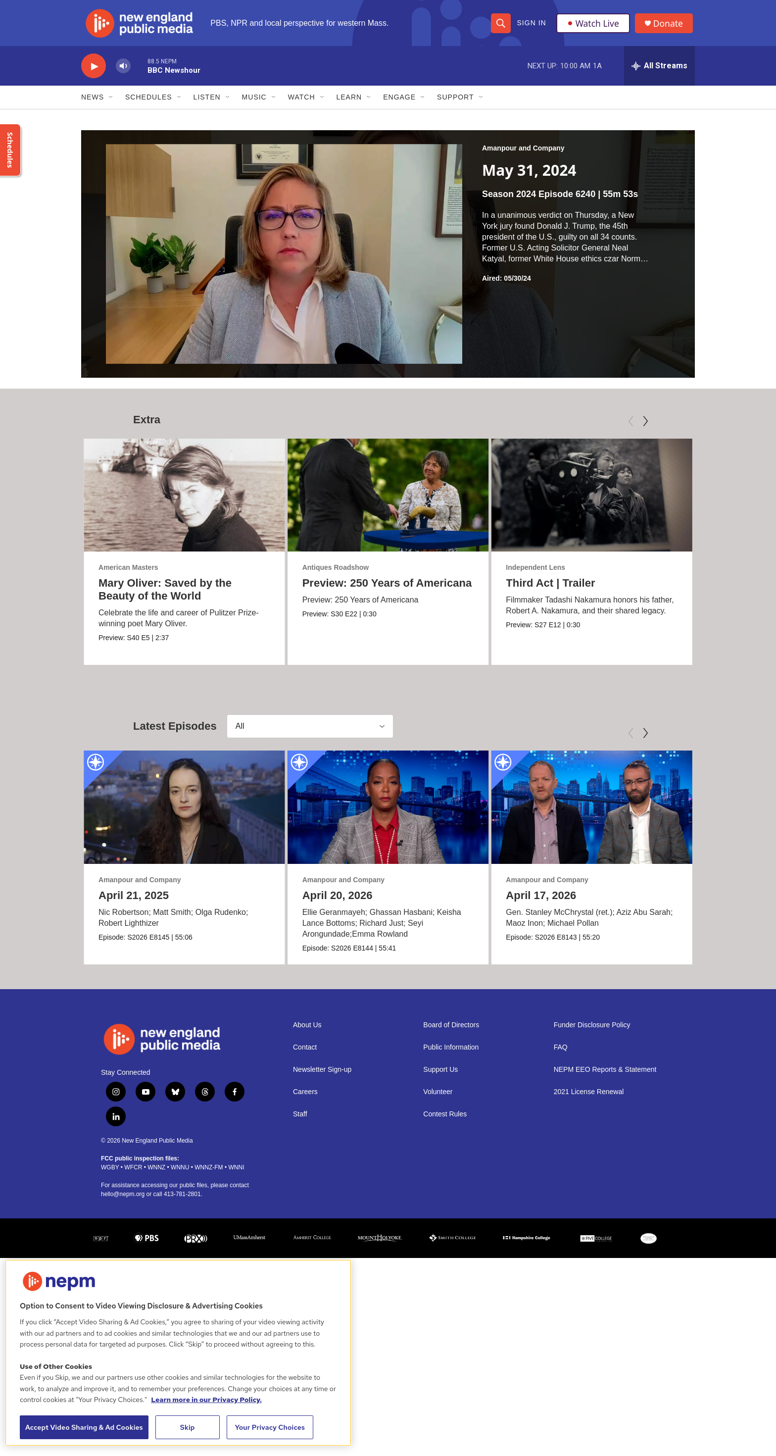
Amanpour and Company (523, 154)
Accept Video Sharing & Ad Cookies (84, 1427)
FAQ (561, 1053)
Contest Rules (445, 1120)
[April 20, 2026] (369, 813)
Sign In (531, 26)
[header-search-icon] (500, 26)
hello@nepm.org (123, 1201)
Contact (305, 1053)
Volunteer (437, 1098)
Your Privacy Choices (270, 1427)
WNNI (236, 1174)
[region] (178, 1352)
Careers (305, 1098)
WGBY (110, 1174)
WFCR (133, 1174)
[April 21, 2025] (184, 813)
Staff (300, 1120)
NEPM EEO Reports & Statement (605, 1076)
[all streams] (659, 72)
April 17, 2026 (615, 901)
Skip (187, 1427)
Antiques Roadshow (423, 573)
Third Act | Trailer (495, 589)
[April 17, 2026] (665, 813)
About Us (307, 1031)
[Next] (645, 427)
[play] (93, 72)
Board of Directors (451, 1031)
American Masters (128, 573)
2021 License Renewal (589, 1098)
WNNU (180, 1174)
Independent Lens (480, 573)
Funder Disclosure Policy (592, 1031)
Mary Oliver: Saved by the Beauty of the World (165, 595)
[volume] (123, 72)
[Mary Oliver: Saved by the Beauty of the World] (184, 500)
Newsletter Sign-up (322, 1076)
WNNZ (156, 1174)
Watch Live (593, 26)
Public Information (451, 1053)
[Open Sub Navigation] (111, 103)
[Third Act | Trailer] (536, 500)
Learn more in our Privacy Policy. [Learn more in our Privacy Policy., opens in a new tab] (206, 1399)
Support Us (440, 1076)
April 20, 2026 (318, 901)
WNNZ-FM (208, 1174)
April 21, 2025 (133, 901)
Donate (669, 26)
